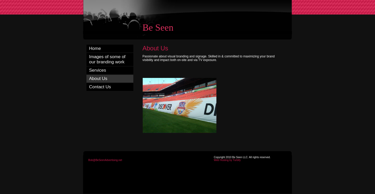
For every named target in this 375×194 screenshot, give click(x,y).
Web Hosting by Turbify (227, 160)
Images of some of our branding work (107, 59)
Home (95, 48)
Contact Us (100, 86)
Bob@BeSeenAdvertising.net (105, 160)
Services (97, 70)
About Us (98, 78)
